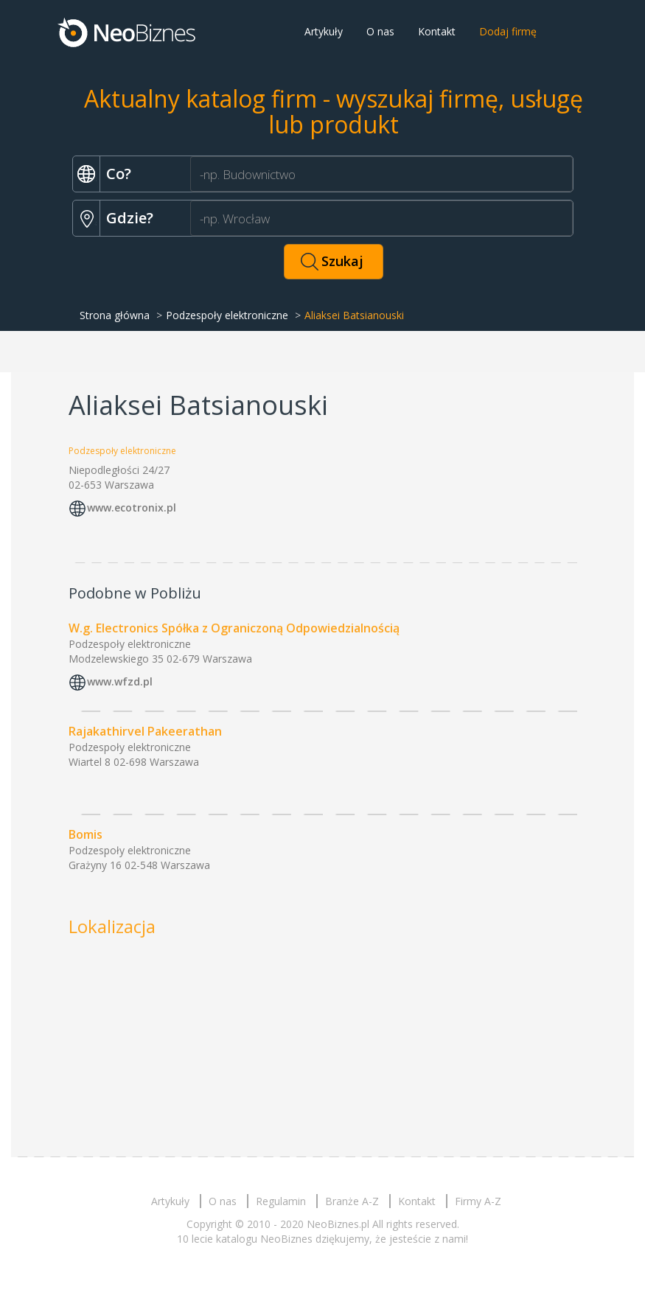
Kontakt (437, 31)
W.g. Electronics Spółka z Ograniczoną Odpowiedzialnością (234, 628)
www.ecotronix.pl (131, 507)
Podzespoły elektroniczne (227, 315)
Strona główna (115, 315)
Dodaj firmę (508, 31)
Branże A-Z (352, 1201)
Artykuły (323, 31)
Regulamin (281, 1201)
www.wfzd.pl (120, 681)
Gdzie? (129, 218)
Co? (118, 174)
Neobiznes (127, 32)
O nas (380, 31)
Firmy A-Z (478, 1201)
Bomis (85, 834)
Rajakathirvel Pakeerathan (145, 731)
